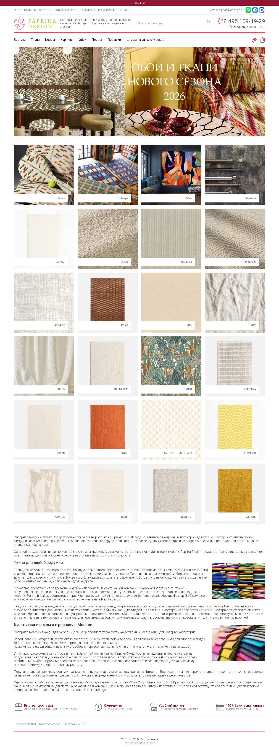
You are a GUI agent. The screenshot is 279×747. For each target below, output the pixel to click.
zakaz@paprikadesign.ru (226, 10)
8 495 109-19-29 (244, 21)
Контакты (125, 10)
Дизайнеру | (87, 10)
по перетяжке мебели (198, 610)
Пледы (97, 39)
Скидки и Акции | (106, 10)
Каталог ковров (49, 724)
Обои (82, 39)
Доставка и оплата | (64, 10)
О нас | (18, 10)
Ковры (50, 39)
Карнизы (66, 39)
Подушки (114, 39)
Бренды (20, 39)
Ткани (35, 39)
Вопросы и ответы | (37, 10)
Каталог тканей (26, 724)
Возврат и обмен (75, 724)
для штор (80, 632)
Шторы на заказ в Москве (145, 39)
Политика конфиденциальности (139, 742)
